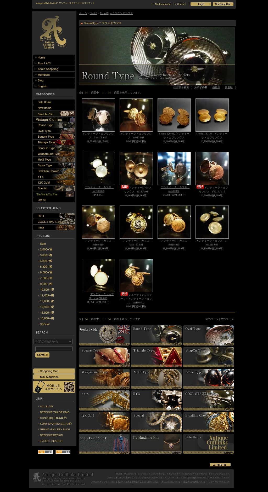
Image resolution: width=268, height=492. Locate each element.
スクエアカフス (199, 474)
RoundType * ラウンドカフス (116, 13)
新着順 (229, 87)
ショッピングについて (148, 474)
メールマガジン (98, 482)
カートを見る (125, 482)
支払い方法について (170, 482)
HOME (119, 474)
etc (185, 478)
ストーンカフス (175, 478)
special (191, 478)
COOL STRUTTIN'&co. (219, 478)
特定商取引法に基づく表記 (145, 482)
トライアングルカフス (219, 474)
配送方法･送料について (194, 482)
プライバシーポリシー (219, 482)
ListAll (93, 13)
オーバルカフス (183, 474)
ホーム (83, 13)
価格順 (216, 87)
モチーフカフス (159, 478)
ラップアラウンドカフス (138, 478)
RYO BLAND (201, 478)
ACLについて (130, 474)
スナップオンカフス (116, 478)
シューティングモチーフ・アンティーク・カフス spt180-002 (136, 298)
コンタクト (112, 482)
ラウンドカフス (167, 474)
